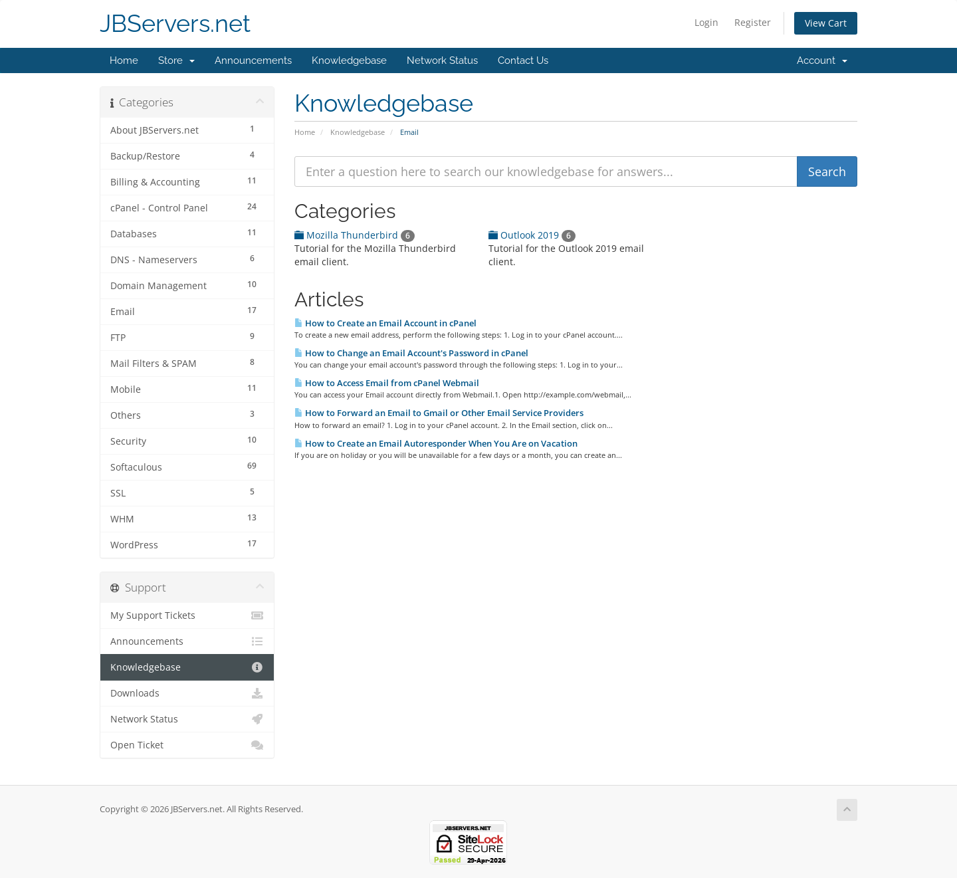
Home (124, 60)
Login (706, 22)
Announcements (253, 60)
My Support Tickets (187, 615)
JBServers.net (175, 23)
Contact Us (523, 60)
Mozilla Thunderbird (354, 235)
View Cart (826, 23)
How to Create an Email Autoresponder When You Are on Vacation (436, 443)
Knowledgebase (349, 60)
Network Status (442, 60)
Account (822, 60)
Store (176, 60)
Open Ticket (187, 745)
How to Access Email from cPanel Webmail (386, 383)
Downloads (187, 693)
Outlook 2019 (532, 235)
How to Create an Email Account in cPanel (385, 323)
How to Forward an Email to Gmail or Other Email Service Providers (439, 413)
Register (752, 22)
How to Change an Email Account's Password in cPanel (411, 353)
